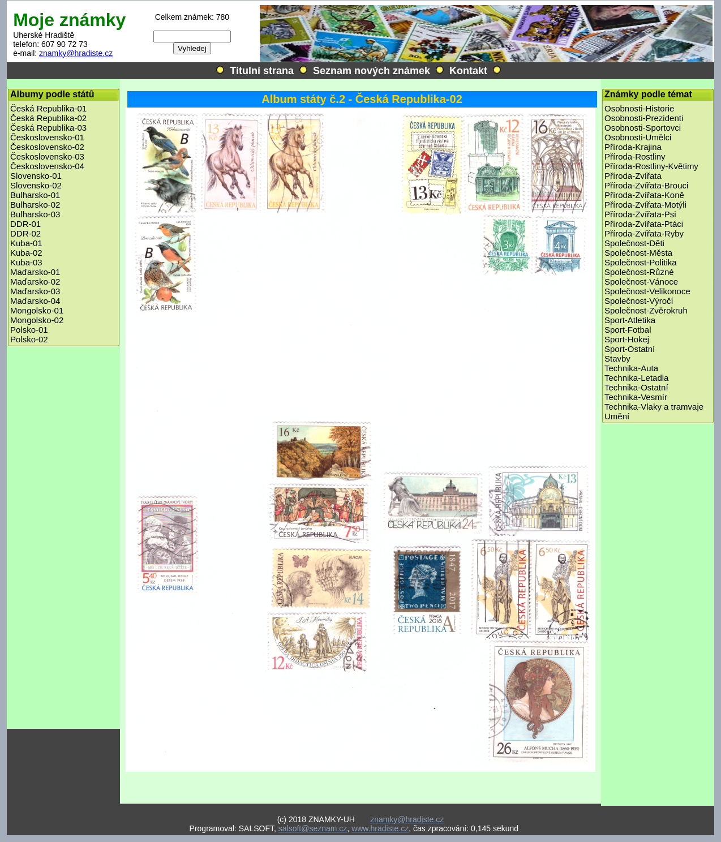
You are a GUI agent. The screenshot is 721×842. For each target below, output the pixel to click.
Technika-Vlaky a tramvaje (653, 406)
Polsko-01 (29, 329)
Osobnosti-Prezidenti (643, 118)
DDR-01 (25, 224)
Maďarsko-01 (35, 272)
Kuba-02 (26, 252)
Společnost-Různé (639, 272)
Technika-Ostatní (636, 387)
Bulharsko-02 (35, 204)
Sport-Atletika (629, 320)
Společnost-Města (638, 252)
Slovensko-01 (36, 176)
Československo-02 (47, 147)
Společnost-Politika (640, 262)
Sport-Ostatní (629, 349)
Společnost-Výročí (638, 301)
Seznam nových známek (371, 70)
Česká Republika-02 (48, 118)
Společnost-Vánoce (641, 281)
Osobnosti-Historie (639, 108)
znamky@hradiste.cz (76, 53)
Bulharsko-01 (35, 195)
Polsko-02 (29, 339)
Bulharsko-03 (35, 214)
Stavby (617, 358)
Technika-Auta (631, 368)
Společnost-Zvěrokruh (646, 310)
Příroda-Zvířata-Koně (644, 195)
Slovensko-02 (36, 185)
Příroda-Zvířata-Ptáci (643, 224)
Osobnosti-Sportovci (642, 127)
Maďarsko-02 (35, 281)
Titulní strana (262, 70)
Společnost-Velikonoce (647, 291)
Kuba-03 (26, 262)
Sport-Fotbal (627, 329)
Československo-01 (47, 137)
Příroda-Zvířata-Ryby (644, 233)
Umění (616, 416)
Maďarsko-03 (35, 291)
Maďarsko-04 (35, 301)
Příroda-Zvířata (633, 176)
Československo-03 (47, 156)
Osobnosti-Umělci (637, 137)
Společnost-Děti (634, 243)
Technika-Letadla (636, 378)
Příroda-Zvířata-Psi (640, 214)
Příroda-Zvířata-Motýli (645, 204)
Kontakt (468, 70)
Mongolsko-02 (36, 320)
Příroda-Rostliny (635, 156)
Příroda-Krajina (633, 147)
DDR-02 (25, 233)
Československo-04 (47, 166)
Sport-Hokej (626, 339)
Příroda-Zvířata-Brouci (646, 185)
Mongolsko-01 (36, 310)
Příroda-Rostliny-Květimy (651, 166)
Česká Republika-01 (48, 108)
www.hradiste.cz (380, 828)
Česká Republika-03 (48, 127)
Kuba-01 (26, 243)
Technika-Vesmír (635, 397)
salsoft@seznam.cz (312, 828)
